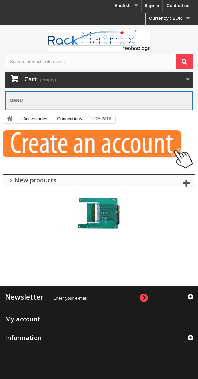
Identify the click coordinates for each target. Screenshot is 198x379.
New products (35, 180)
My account (22, 319)
